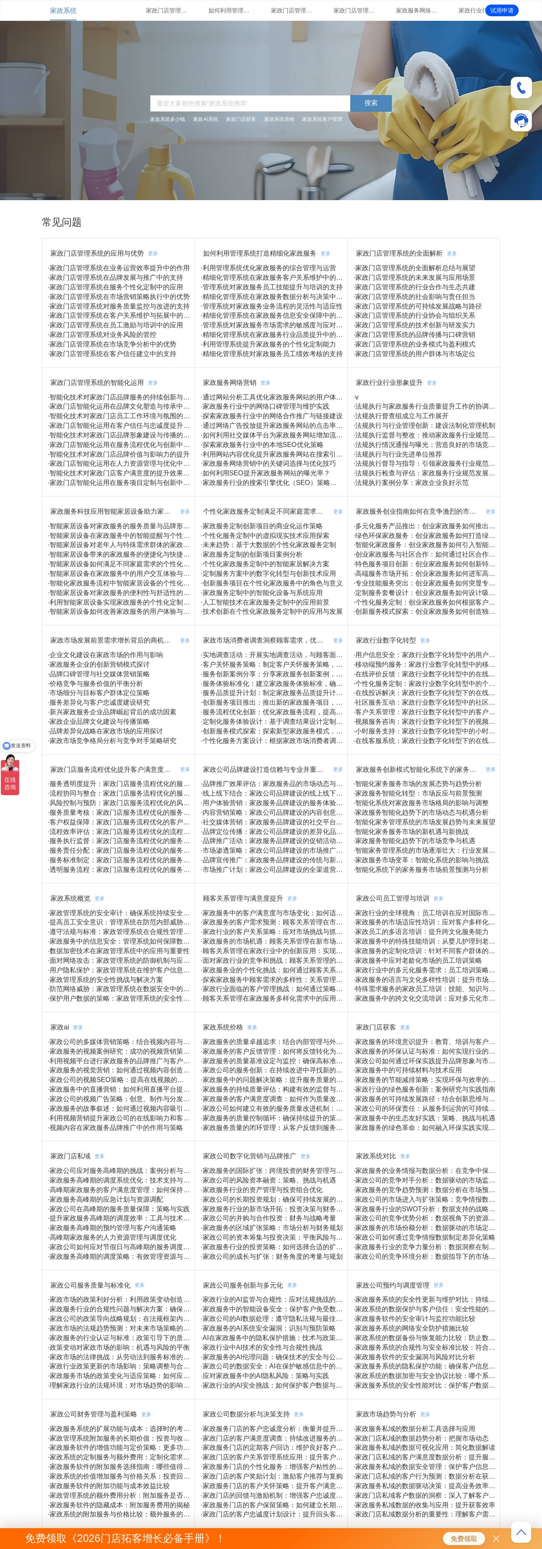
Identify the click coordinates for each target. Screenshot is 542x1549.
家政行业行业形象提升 (479, 10)
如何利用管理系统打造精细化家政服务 (229, 10)
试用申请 (502, 10)
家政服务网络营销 (417, 10)
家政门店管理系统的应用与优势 (167, 10)
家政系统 (63, 10)
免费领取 (464, 1538)
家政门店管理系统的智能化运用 (354, 10)
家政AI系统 (205, 119)
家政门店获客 (241, 119)
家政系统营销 (279, 119)
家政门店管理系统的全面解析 (292, 10)
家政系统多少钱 (167, 119)
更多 (153, 253)
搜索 (371, 102)
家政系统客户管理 (322, 119)
